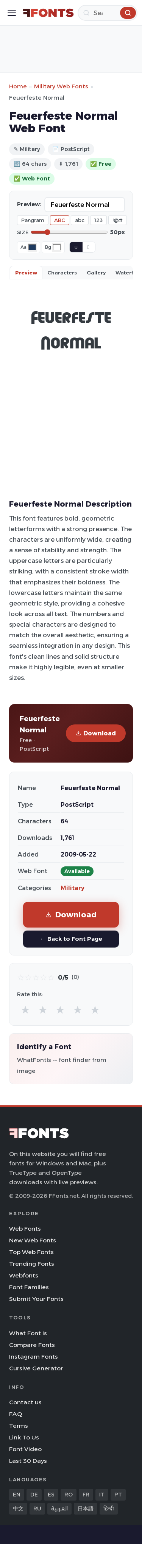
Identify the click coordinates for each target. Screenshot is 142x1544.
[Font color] (32, 247)
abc (79, 220)
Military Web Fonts (61, 86)
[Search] (107, 13)
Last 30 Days (28, 1460)
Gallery (96, 273)
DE (34, 1494)
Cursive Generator (36, 1368)
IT (102, 1494)
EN (16, 1494)
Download (96, 733)
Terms (18, 1425)
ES (51, 1494)
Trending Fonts (31, 1263)
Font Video (25, 1449)
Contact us (25, 1402)
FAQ (15, 1414)
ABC (59, 220)
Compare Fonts (32, 1344)
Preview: (29, 204)
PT (118, 1494)
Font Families (29, 1287)
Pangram (32, 220)
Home (18, 86)
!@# (117, 220)
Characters (62, 273)
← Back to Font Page (71, 938)
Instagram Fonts (33, 1356)
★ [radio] (25, 1009)
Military (72, 888)
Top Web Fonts (31, 1252)
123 (98, 220)
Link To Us (24, 1437)
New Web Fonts (32, 1240)
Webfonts (23, 1275)
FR (86, 1494)
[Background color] (56, 247)
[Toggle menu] (12, 13)
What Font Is (28, 1333)
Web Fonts (25, 1228)
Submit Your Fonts (36, 1298)
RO (68, 1494)
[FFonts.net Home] (48, 12)
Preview (26, 273)
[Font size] (69, 232)
